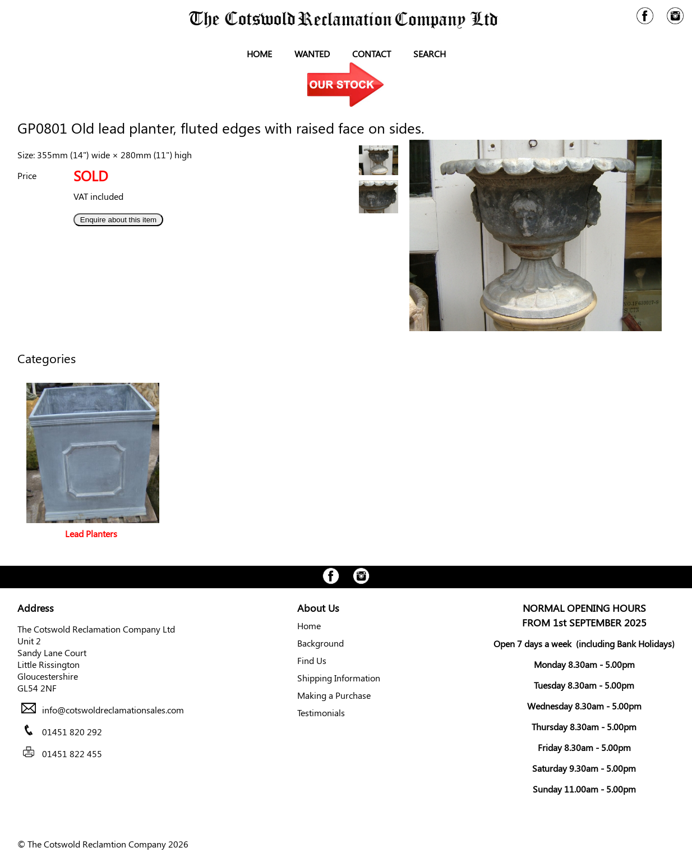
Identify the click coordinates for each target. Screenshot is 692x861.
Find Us (311, 660)
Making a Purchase (334, 695)
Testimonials (321, 712)
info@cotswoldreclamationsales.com (113, 710)
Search (429, 53)
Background (320, 643)
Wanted (312, 53)
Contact (371, 53)
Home (259, 53)
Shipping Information (338, 678)
